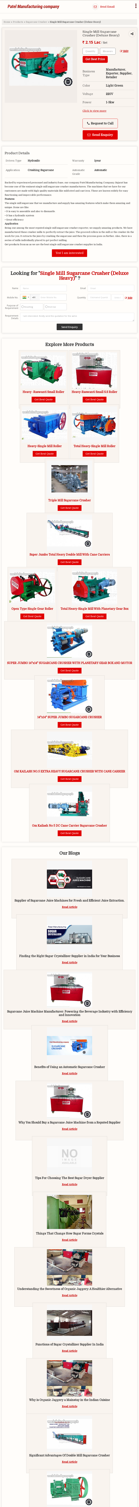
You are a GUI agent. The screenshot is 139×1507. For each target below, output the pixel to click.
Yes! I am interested (69, 253)
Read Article (69, 907)
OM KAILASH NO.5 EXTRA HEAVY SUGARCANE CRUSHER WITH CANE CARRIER (69, 771)
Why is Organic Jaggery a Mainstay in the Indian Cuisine (69, 1400)
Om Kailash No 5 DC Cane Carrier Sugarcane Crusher (69, 825)
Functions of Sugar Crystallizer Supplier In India (69, 1344)
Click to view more (94, 111)
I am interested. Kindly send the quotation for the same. (77, 317)
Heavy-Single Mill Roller (45, 446)
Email (83, 288)
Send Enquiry (100, 135)
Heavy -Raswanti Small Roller (43, 392)
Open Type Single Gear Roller (32, 609)
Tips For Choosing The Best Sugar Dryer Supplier (69, 1178)
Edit (124, 51)
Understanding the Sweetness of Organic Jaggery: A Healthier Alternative (69, 1289)
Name (15, 288)
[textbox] (108, 51)
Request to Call (100, 123)
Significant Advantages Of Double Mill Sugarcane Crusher (69, 1455)
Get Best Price (95, 59)
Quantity (81, 297)
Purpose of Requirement (11, 306)
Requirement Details (11, 317)
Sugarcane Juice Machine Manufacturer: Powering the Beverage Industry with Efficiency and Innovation (69, 1013)
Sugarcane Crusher (36, 22)
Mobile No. (12, 297)
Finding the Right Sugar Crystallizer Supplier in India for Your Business (69, 956)
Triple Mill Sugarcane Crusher (69, 500)
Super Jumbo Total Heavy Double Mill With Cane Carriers (70, 554)
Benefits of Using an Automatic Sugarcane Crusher (69, 1067)
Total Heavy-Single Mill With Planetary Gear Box (94, 609)
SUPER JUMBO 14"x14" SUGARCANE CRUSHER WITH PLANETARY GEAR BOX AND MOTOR (69, 663)
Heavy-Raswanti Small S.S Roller (94, 392)
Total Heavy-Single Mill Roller (94, 446)
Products (18, 22)
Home (7, 22)
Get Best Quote (43, 399)
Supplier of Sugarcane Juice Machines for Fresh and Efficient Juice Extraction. (69, 900)
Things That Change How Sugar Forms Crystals (69, 1233)
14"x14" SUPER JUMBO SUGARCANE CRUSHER (69, 717)
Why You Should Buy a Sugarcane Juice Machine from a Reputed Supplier (69, 1122)
